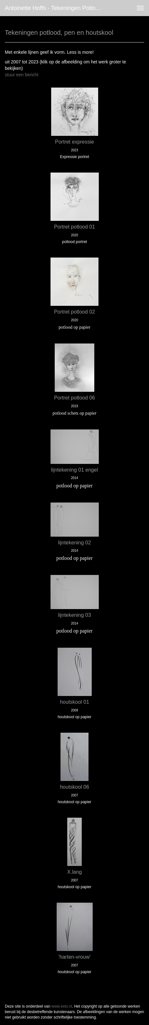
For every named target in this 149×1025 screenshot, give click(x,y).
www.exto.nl (61, 1006)
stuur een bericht (21, 74)
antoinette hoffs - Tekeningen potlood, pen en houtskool (56, 8)
